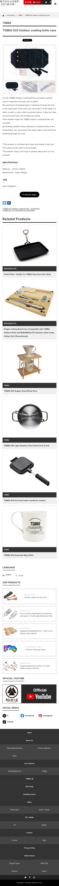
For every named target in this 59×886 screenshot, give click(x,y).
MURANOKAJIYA (10, 269)
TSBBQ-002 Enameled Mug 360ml (19, 555)
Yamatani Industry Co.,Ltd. (33, 882)
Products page (30, 194)
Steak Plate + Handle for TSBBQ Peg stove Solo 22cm (27, 274)
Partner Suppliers (44, 748)
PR (15, 825)
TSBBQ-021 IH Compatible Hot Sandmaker (19, 210)
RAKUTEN (44, 863)
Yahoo (44, 871)
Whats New (14, 810)
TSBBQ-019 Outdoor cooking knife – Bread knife (21, 209)
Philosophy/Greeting (14, 748)
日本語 (20, 576)
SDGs (15, 756)
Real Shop (29, 787)
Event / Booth (44, 810)
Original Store (14, 863)
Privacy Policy (29, 848)
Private (14, 840)
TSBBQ (20, 15)
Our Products (29, 763)
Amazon (15, 871)
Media (44, 825)
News (29, 802)
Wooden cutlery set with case (35, 597)
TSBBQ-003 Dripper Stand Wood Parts (20, 391)
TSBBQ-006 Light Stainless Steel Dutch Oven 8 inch (26, 446)
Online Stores (29, 856)
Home (29, 733)
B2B (44, 840)
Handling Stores (29, 794)
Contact (29, 833)
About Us (29, 740)
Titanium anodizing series (35, 650)
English (8, 575)
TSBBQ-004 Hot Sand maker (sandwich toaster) (25, 500)
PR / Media (29, 817)
